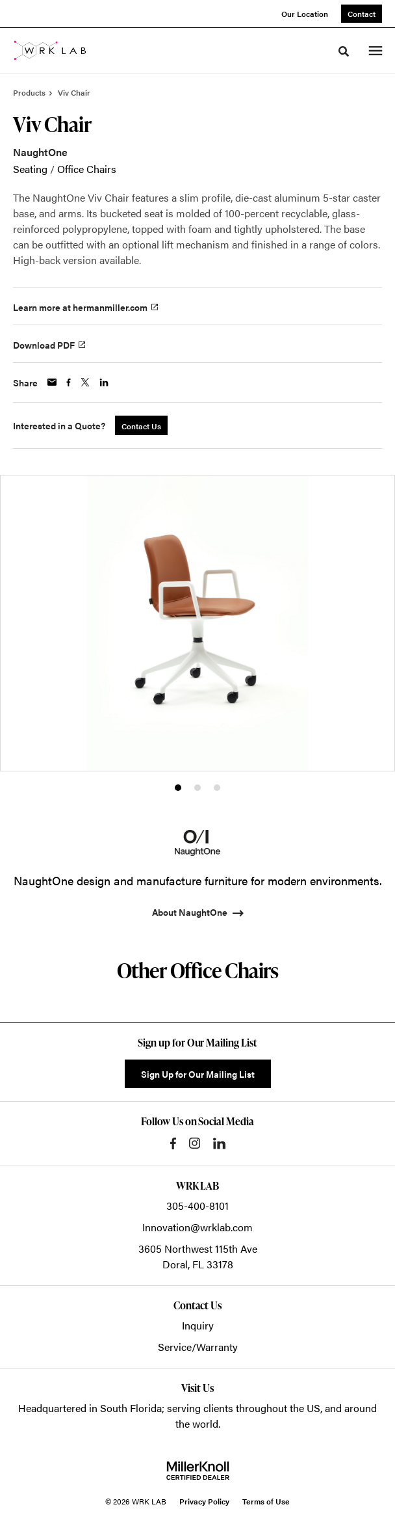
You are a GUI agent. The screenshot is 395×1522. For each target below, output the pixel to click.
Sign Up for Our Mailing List (198, 1073)
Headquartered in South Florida (90, 1407)
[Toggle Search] (343, 51)
